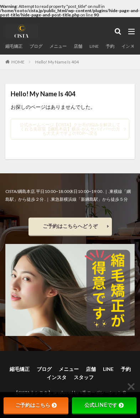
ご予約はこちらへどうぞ (70, 226)
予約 (110, 46)
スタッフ (84, 377)
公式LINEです (104, 405)
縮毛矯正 (13, 46)
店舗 (78, 46)
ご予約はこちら (36, 405)
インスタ (130, 46)
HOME (18, 62)
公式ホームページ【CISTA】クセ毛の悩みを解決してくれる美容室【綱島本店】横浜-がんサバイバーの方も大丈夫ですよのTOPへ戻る (70, 129)
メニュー (58, 46)
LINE (94, 46)
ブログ (36, 46)
